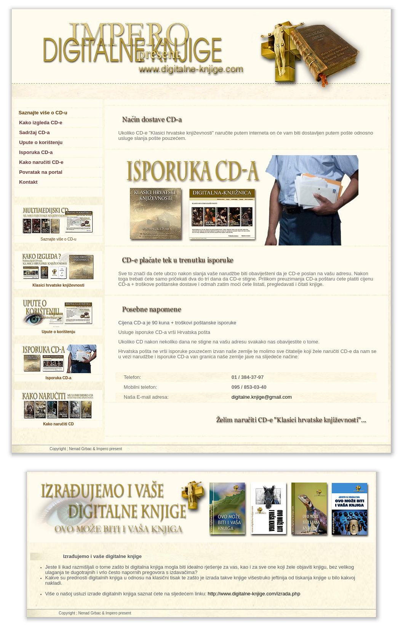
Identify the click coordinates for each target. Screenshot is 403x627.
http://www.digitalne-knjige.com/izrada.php (254, 594)
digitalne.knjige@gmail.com (262, 397)
